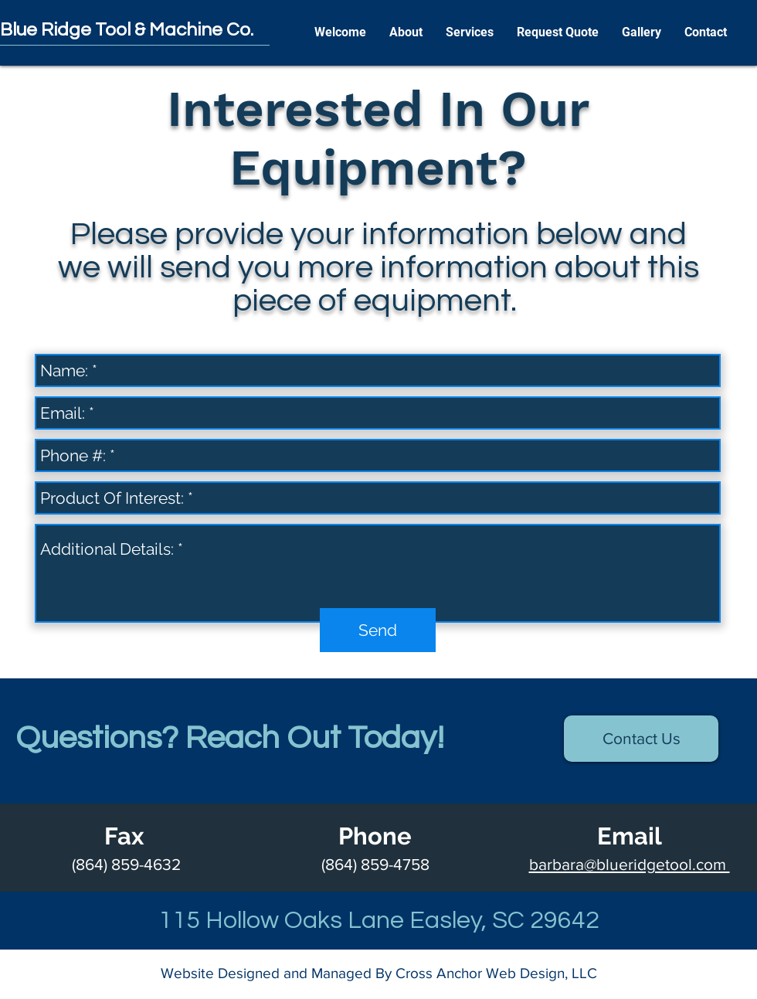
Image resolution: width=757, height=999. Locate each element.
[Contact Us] (641, 738)
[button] (406, 32)
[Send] (378, 630)
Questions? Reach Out (181, 738)
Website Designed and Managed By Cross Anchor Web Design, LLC (379, 973)
